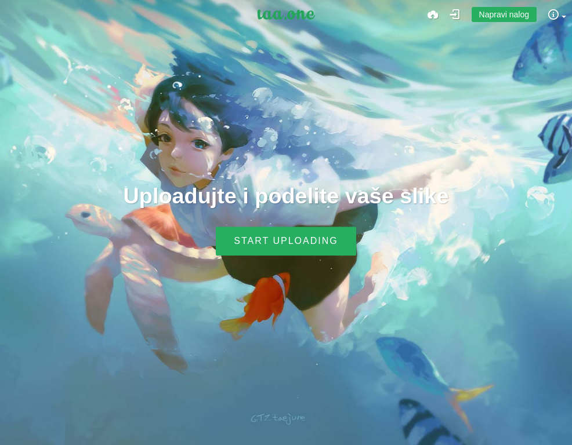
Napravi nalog (504, 14)
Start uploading (286, 241)
